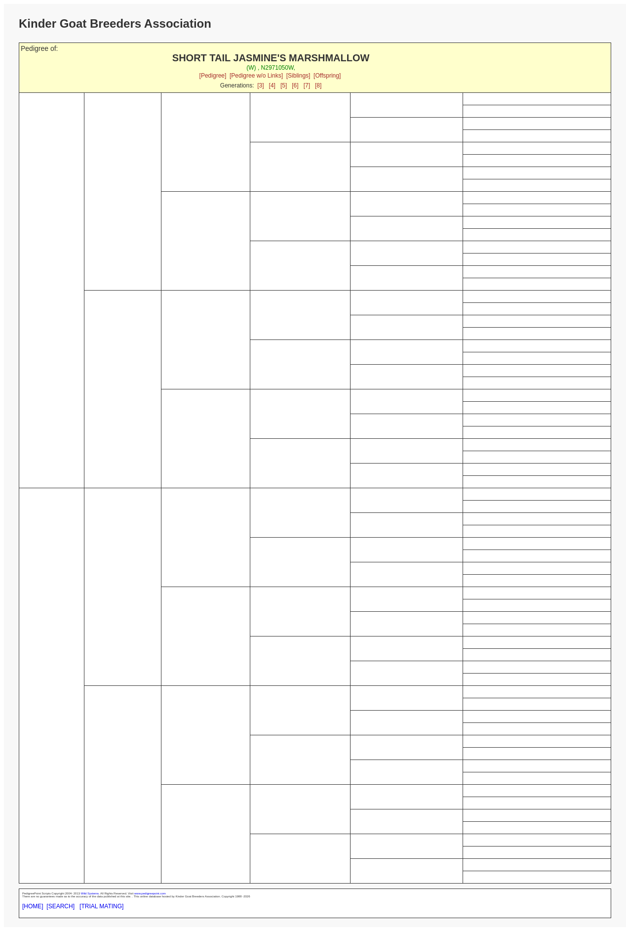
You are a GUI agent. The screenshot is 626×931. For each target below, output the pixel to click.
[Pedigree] (213, 75)
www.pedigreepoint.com (150, 893)
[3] (260, 85)
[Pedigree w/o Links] (256, 75)
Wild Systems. (90, 893)
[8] (318, 85)
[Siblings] (298, 75)
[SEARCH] (60, 906)
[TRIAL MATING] (101, 906)
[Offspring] (327, 75)
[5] (283, 85)
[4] (272, 85)
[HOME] (32, 906)
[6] (295, 85)
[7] (307, 85)
